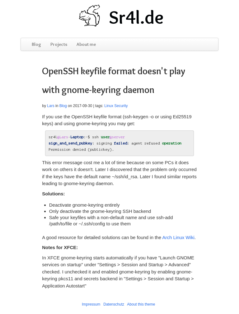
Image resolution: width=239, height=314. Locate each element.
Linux (108, 106)
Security (121, 106)
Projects (58, 44)
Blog (36, 44)
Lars (50, 106)
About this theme (141, 304)
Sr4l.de (136, 17)
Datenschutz (113, 304)
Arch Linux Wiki (178, 237)
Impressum (91, 304)
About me (86, 44)
